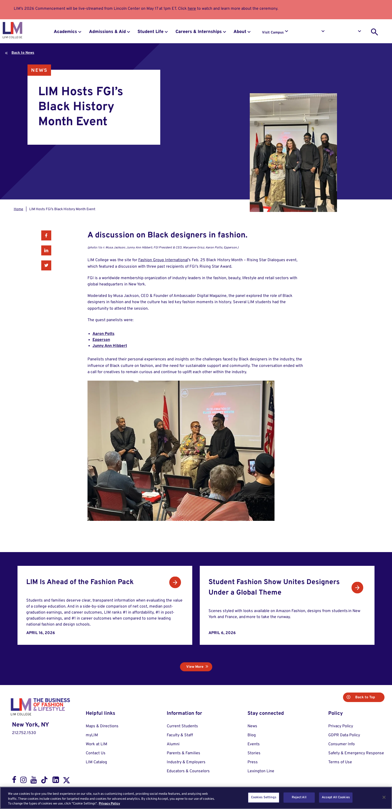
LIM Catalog (96, 762)
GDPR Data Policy (344, 735)
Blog (252, 735)
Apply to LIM (346, 32)
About (240, 32)
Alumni (173, 744)
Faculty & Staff (180, 735)
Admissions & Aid (107, 32)
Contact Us (96, 753)
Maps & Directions (102, 726)
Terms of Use (340, 762)
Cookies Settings (263, 797)
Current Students (182, 726)
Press (253, 762)
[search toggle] (374, 31)
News (39, 70)
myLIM (92, 735)
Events (254, 744)
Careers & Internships (199, 32)
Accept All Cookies (336, 797)
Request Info (309, 32)
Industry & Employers (186, 762)
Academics (65, 32)
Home (18, 209)
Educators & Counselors (188, 771)
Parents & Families (183, 753)
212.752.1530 (24, 733)
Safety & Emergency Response (356, 753)
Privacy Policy (340, 726)
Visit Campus (273, 32)
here (192, 8)
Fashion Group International (163, 260)
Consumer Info (341, 744)
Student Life (151, 32)
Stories (254, 753)
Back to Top (365, 697)
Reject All (299, 797)
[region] (196, 798)
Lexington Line (261, 771)
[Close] (384, 797)
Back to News (23, 53)
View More (195, 667)
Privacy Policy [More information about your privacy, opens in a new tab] (109, 804)
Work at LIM (96, 744)
